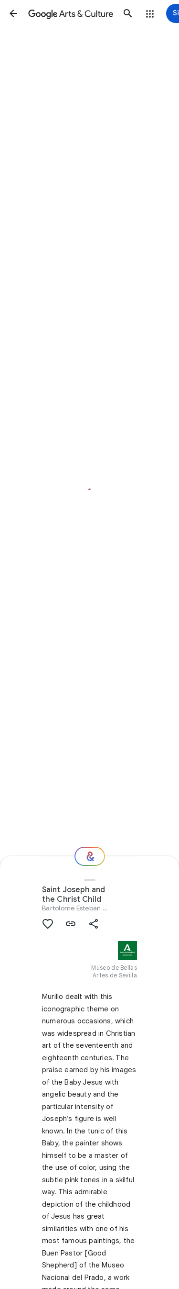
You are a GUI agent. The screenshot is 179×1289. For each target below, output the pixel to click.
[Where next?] (89, 856)
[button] (13, 13)
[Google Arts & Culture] (71, 13)
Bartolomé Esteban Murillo (82, 908)
